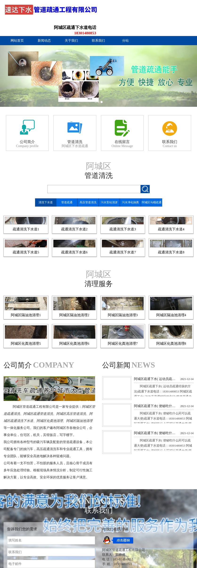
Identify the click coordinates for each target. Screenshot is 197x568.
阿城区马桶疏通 (151, 187)
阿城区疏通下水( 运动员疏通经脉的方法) (155, 498)
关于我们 (71, 26)
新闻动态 (44, 26)
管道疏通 (66, 187)
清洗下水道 (46, 187)
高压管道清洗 (88, 187)
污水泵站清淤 (109, 187)
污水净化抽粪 (130, 187)
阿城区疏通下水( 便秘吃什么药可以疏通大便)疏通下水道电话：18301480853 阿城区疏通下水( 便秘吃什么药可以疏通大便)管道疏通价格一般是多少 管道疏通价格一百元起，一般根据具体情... (163, 543)
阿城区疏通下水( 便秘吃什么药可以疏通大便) (155, 526)
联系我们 (98, 26)
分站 (125, 26)
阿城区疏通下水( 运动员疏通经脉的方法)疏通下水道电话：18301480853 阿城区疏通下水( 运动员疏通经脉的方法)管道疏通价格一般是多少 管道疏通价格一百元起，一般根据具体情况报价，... (163, 515)
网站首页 (17, 26)
